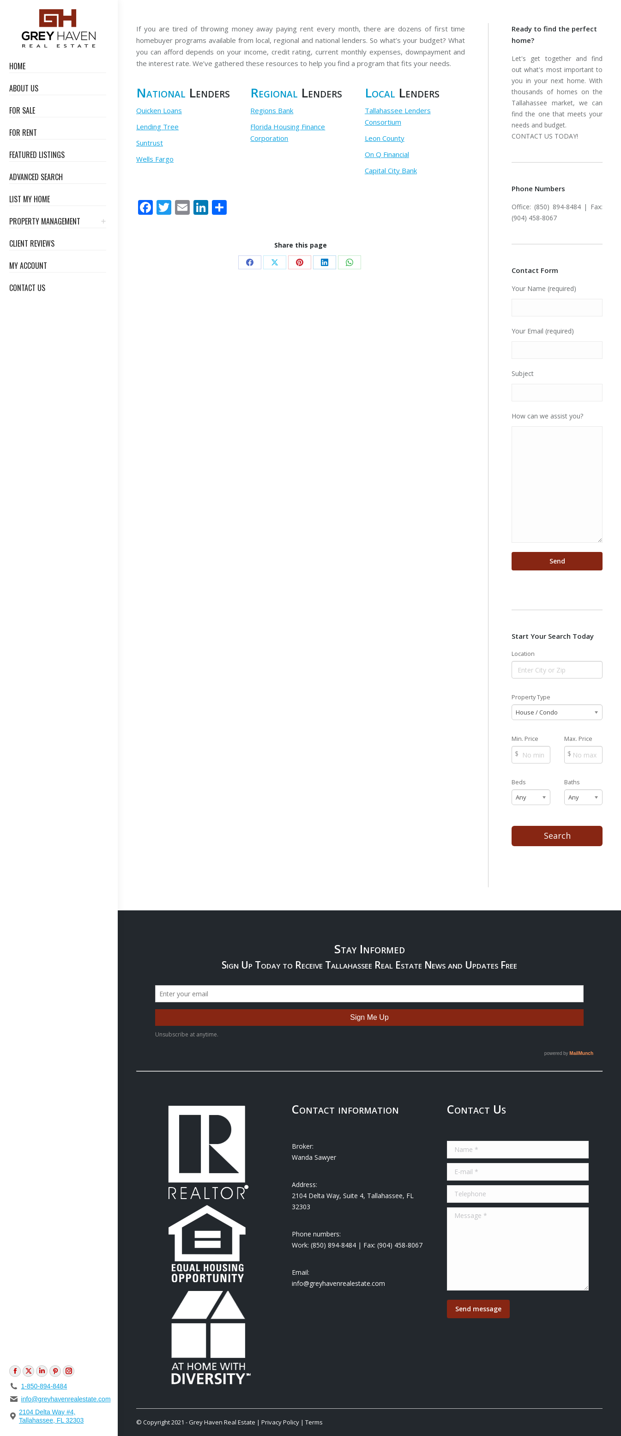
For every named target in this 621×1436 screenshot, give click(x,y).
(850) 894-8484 (557, 206)
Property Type (531, 697)
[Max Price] (583, 754)
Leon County (384, 138)
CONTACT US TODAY (544, 136)
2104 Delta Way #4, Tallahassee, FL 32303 (51, 1416)
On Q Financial (387, 154)
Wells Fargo (155, 159)
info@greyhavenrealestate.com (66, 1399)
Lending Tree (157, 126)
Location (523, 654)
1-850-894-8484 (44, 1386)
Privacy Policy (280, 1422)
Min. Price (525, 739)
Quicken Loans (159, 110)
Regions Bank (271, 110)
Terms (314, 1422)
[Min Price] (531, 754)
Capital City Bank (391, 170)
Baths (572, 782)
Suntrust (149, 142)
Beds (519, 782)
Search (557, 835)
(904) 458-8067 (534, 217)
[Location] (557, 670)
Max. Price (578, 739)
